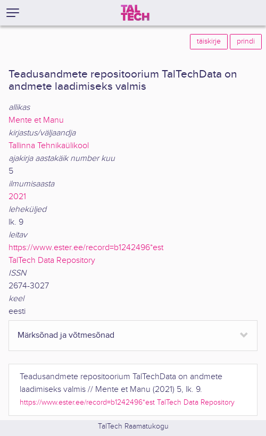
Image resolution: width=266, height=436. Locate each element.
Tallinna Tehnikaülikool (49, 146)
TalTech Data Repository (52, 260)
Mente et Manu (36, 120)
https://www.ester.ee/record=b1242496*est (86, 248)
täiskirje (209, 41)
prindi (246, 41)
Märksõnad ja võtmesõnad (66, 335)
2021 (17, 197)
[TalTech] (135, 12)
